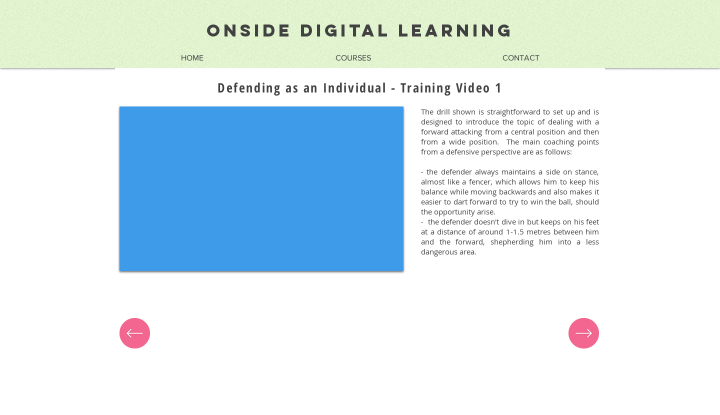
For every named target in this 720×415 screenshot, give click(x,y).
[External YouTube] (261, 189)
